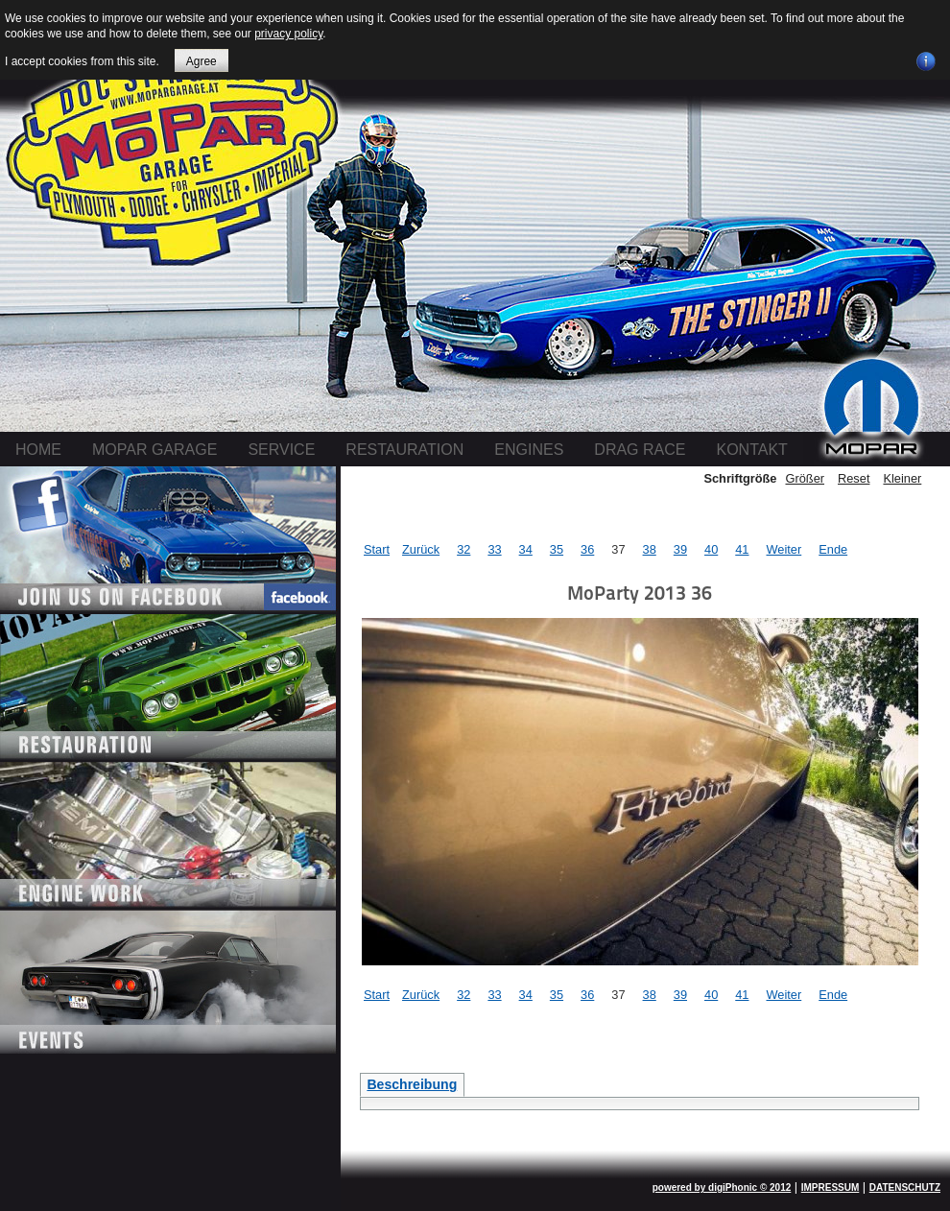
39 (680, 549)
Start (377, 549)
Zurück (420, 549)
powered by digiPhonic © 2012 (722, 1187)
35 (556, 549)
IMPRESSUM (830, 1187)
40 (711, 549)
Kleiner (902, 478)
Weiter (783, 549)
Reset (853, 478)
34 (526, 549)
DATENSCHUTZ (904, 1187)
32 (463, 549)
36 (587, 549)
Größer (804, 478)
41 (741, 549)
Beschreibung (412, 1084)
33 (494, 549)
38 (649, 549)
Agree (201, 61)
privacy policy (288, 33)
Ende (833, 549)
